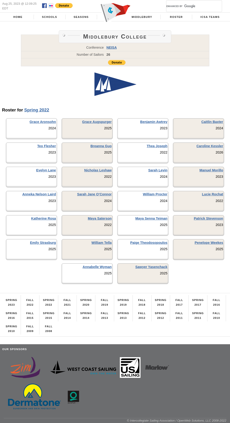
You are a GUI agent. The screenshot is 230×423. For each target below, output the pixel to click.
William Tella (101, 243)
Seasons (81, 17)
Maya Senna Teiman (151, 218)
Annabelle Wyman (97, 267)
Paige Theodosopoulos (148, 243)
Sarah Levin (158, 170)
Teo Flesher (46, 146)
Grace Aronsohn (43, 122)
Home (18, 17)
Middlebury (142, 17)
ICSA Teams (210, 17)
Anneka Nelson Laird (39, 194)
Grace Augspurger (97, 122)
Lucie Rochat (212, 194)
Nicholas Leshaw (98, 170)
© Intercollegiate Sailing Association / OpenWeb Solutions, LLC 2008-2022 (176, 420)
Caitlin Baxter (212, 122)
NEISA (111, 47)
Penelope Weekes (209, 243)
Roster (176, 17)
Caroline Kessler (209, 146)
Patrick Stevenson (208, 218)
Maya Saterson (100, 218)
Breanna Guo (101, 146)
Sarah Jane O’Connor (94, 194)
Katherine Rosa (43, 218)
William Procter (155, 194)
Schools (49, 17)
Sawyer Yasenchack (151, 267)
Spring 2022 (36, 109)
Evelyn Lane (46, 170)
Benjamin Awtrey (154, 122)
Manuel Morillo (211, 170)
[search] (188, 6)
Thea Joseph (157, 146)
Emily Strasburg (43, 243)
